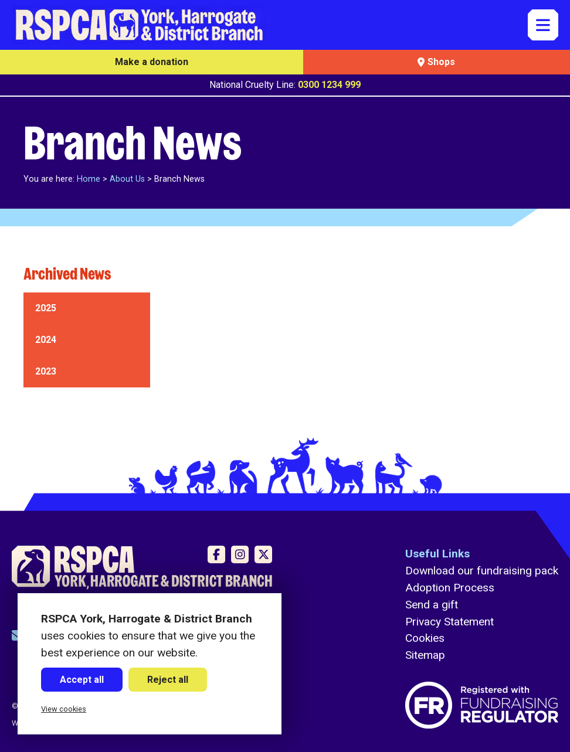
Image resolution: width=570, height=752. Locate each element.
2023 (45, 371)
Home (88, 179)
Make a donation (151, 61)
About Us (127, 179)
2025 (45, 308)
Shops (436, 61)
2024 (45, 339)
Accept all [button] (82, 679)
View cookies (63, 709)
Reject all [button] (167, 679)
